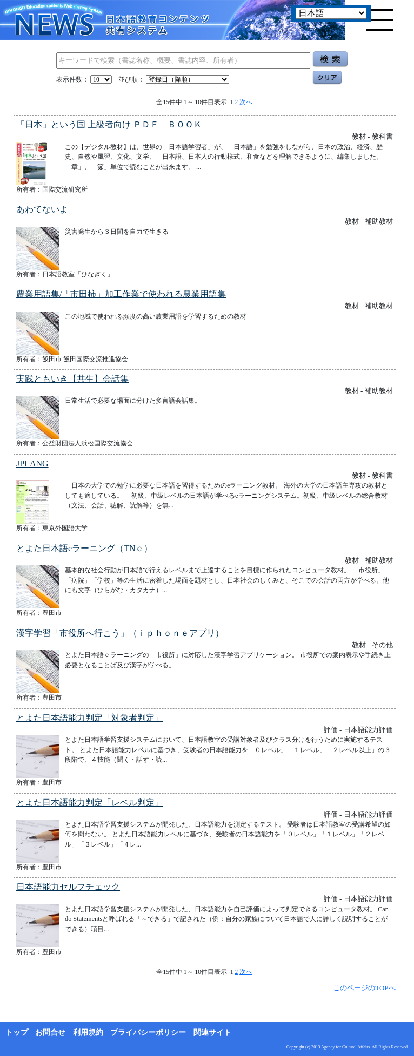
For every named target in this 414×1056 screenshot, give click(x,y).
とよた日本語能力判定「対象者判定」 (89, 717)
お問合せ (50, 1032)
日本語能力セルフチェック (68, 886)
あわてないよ (42, 209)
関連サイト (212, 1032)
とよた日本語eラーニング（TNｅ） (84, 548)
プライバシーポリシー (148, 1032)
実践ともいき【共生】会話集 (72, 378)
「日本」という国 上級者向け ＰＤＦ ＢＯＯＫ (109, 124)
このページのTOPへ (364, 988)
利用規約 (88, 1032)
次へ (245, 102)
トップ (16, 1032)
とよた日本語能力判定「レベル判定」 (89, 802)
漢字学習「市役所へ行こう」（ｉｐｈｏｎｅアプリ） (120, 633)
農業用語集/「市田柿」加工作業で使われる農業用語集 (121, 294)
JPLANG (32, 463)
